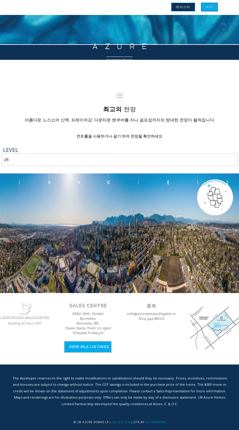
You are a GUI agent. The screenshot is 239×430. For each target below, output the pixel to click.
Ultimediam (155, 422)
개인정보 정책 (121, 422)
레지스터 (183, 7)
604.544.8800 (151, 318)
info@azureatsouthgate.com (153, 313)
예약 (209, 7)
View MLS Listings (89, 347)
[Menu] (119, 96)
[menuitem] (183, 7)
